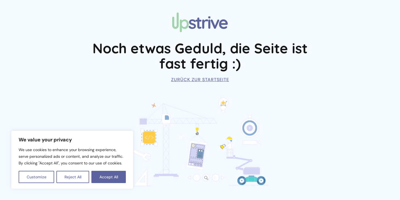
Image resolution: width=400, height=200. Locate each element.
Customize (36, 176)
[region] (72, 160)
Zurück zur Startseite (200, 79)
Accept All (108, 176)
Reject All (72, 176)
